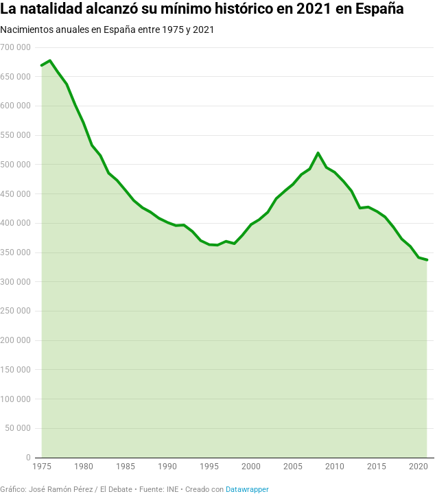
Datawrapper (247, 489)
